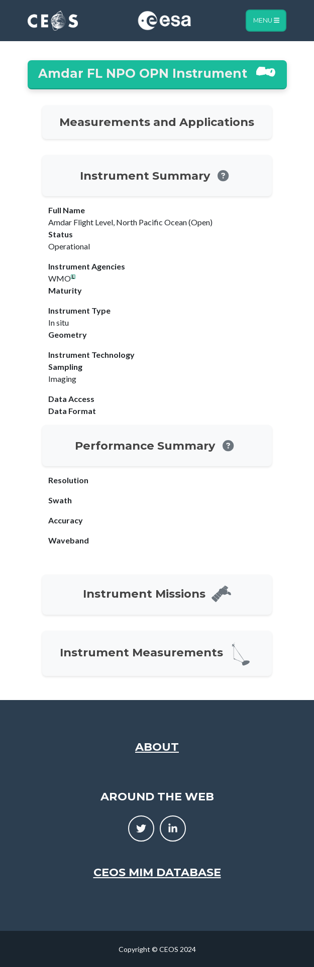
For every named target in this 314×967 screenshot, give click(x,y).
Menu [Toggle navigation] (266, 20)
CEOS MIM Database (157, 872)
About (157, 747)
